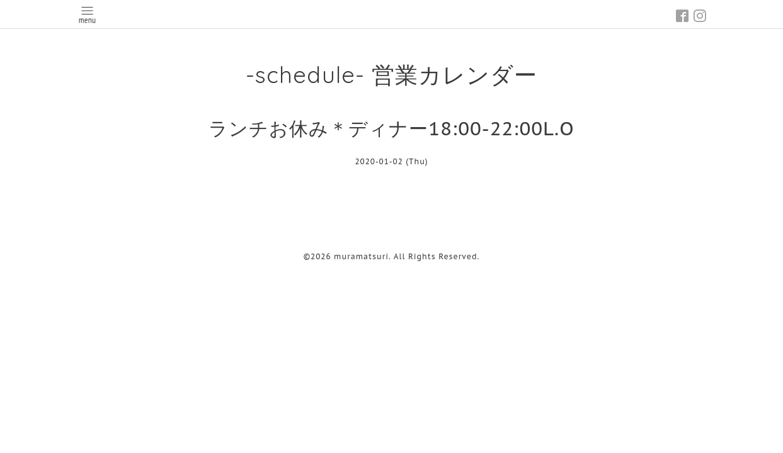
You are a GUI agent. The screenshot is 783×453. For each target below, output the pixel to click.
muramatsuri (361, 256)
